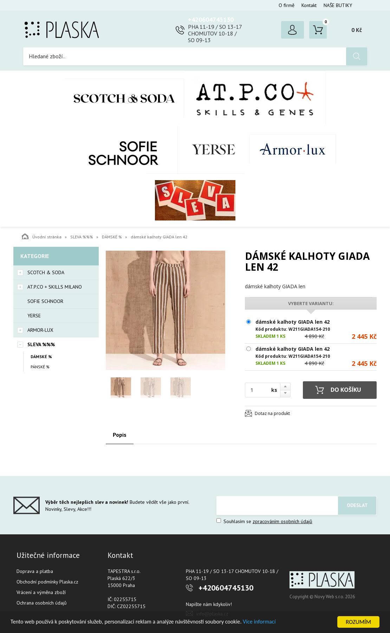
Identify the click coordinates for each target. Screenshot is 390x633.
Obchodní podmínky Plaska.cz (47, 582)
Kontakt (309, 5)
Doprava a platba (35, 571)
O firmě (286, 5)
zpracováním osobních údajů (282, 521)
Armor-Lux (293, 149)
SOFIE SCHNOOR (116, 149)
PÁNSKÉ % (40, 366)
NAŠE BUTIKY (338, 5)
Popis (119, 434)
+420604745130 (211, 19)
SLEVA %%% (195, 200)
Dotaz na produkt (272, 413)
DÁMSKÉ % (112, 236)
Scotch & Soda (124, 98)
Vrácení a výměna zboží (41, 592)
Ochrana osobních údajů (42, 603)
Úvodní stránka (41, 236)
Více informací (272, 622)
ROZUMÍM (358, 622)
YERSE (214, 150)
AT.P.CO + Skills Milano (255, 98)
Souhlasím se (264, 521)
